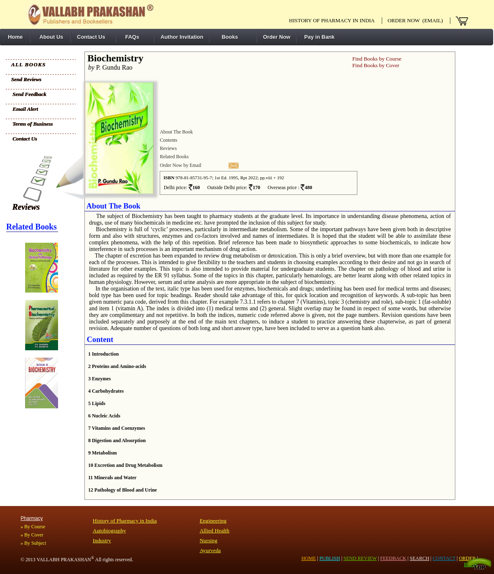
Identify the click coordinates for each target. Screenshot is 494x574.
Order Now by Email (180, 165)
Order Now (276, 37)
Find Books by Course (377, 59)
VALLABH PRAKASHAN (65, 559)
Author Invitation (182, 37)
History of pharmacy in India (332, 20)
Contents (168, 140)
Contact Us (91, 37)
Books (227, 37)
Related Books (174, 156)
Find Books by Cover (375, 65)
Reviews (26, 206)
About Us (50, 37)
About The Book (176, 132)
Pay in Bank (318, 37)
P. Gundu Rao (109, 67)
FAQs (130, 37)
